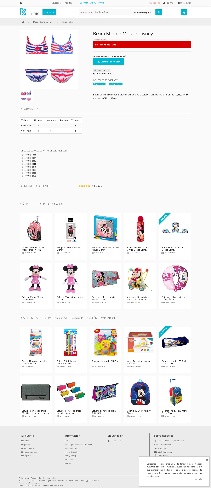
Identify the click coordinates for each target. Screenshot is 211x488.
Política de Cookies (71, 452)
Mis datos (25, 441)
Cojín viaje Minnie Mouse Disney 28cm (173, 298)
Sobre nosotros (70, 448)
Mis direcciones (27, 448)
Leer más (198, 479)
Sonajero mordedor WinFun (105, 361)
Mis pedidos (26, 444)
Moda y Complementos (43, 22)
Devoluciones (69, 459)
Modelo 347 (69, 3)
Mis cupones (26, 456)
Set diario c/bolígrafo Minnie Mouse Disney (105, 248)
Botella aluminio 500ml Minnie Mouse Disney (138, 248)
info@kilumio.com (165, 452)
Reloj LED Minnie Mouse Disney (68, 248)
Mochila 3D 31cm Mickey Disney (138, 412)
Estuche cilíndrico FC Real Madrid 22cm (173, 362)
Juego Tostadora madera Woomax (139, 362)
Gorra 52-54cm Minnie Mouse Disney (172, 248)
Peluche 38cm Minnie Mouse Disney (70, 298)
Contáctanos (162, 456)
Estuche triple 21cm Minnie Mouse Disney (105, 298)
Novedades (56, 3)
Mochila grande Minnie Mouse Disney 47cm (33, 248)
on (79, 186)
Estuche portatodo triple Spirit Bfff (104, 412)
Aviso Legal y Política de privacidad (78, 444)
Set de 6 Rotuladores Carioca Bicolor (67, 362)
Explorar (47, 12)
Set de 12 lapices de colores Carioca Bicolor (35, 362)
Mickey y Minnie (115, 84)
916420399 (162, 448)
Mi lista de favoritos (28, 452)
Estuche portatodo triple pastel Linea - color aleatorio (69, 413)
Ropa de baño (68, 22)
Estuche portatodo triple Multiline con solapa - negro (35, 412)
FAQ (66, 441)
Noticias (67, 463)
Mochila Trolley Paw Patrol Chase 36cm (174, 412)
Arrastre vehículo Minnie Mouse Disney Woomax (138, 298)
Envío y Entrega (70, 456)
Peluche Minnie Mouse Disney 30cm (33, 298)
